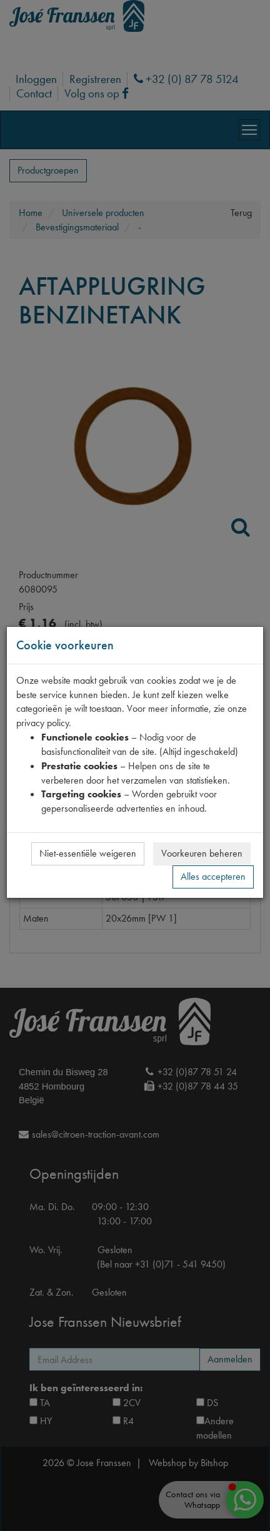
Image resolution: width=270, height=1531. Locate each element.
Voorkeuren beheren (201, 853)
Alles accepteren (213, 876)
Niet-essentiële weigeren (87, 853)
